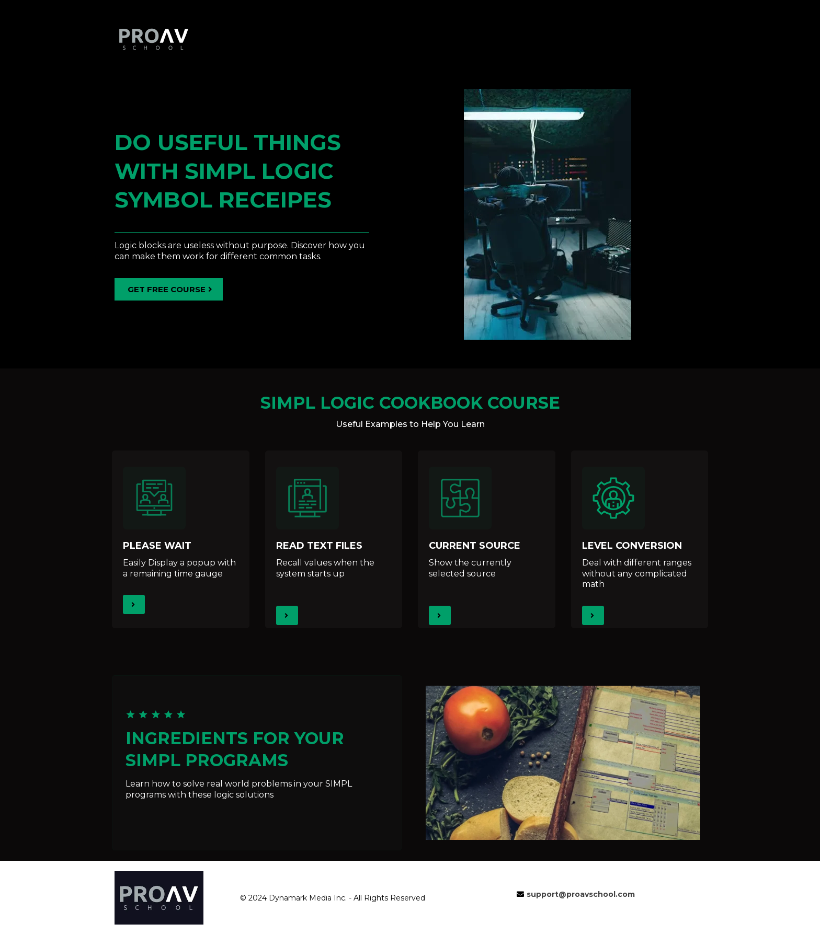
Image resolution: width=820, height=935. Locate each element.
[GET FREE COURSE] (169, 289)
